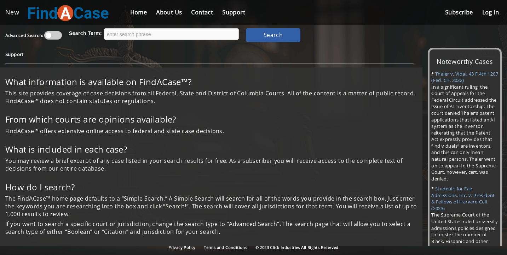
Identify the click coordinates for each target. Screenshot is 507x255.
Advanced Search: (24, 35)
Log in (490, 12)
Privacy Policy (182, 247)
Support (233, 12)
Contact (202, 12)
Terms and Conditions (225, 247)
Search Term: (85, 33)
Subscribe (459, 12)
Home (138, 12)
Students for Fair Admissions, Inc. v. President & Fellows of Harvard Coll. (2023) (463, 198)
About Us (169, 12)
